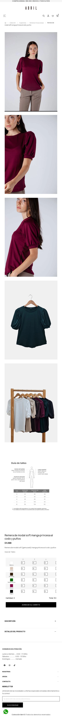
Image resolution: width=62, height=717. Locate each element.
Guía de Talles (10, 552)
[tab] (31, 621)
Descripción (10, 621)
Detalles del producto (15, 631)
